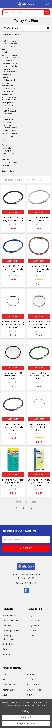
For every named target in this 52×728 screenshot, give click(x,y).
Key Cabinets (35, 625)
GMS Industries (34, 689)
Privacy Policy (9, 615)
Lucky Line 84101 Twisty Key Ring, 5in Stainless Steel (39, 482)
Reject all (26, 717)
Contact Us (7, 644)
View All (30, 694)
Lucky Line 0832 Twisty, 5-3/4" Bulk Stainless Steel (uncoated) (39, 324)
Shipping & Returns (11, 630)
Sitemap (6, 654)
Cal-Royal (31, 679)
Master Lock (8, 689)
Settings (26, 711)
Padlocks (33, 630)
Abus (4, 694)
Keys (31, 615)
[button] (48, 28)
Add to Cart (13, 212)
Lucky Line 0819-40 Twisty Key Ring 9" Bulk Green (39, 427)
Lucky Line (32, 674)
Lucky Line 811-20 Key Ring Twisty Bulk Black (13, 219)
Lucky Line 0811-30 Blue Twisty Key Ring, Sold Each (13, 269)
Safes (31, 635)
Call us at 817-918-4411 (26, 583)
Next (34, 508)
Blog (4, 649)
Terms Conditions (10, 620)
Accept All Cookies (26, 723)
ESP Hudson (33, 684)
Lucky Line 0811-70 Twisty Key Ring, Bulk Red (39, 269)
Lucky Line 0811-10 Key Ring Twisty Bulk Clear (39, 219)
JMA (4, 679)
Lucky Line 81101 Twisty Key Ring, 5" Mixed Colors (13, 482)
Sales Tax (6, 625)
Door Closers (34, 620)
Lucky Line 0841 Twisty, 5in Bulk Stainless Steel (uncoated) (13, 324)
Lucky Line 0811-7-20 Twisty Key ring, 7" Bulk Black (13, 375)
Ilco (4, 674)
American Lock (9, 684)
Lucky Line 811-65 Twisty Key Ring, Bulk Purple (13, 427)
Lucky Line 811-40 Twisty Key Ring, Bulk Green (39, 375)
